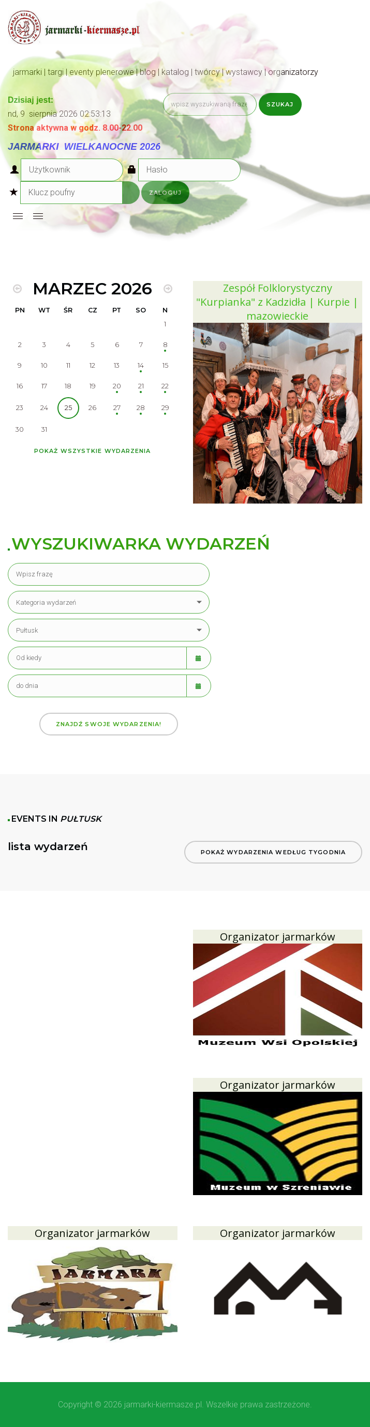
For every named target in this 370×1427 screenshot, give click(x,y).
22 (165, 386)
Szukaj (280, 104)
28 (141, 408)
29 (165, 408)
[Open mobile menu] (18, 216)
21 (141, 386)
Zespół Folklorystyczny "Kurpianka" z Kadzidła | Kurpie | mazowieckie (277, 302)
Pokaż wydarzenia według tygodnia (273, 852)
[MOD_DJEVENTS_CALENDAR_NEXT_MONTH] (167, 288)
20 (117, 386)
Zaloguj (165, 192)
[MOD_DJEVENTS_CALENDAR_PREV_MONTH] (17, 288)
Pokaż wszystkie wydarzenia (92, 450)
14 (141, 365)
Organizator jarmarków (277, 937)
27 (117, 408)
